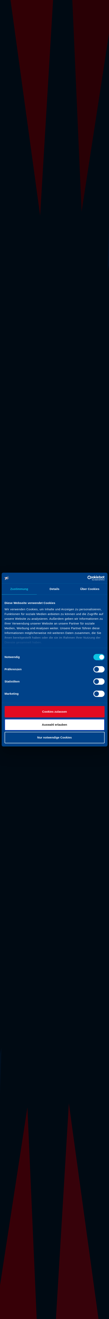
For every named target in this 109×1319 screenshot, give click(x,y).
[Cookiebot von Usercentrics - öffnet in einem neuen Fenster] (87, 578)
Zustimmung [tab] (19, 589)
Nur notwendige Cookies (54, 737)
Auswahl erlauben (54, 724)
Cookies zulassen (54, 711)
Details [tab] (55, 589)
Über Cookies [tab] (89, 589)
